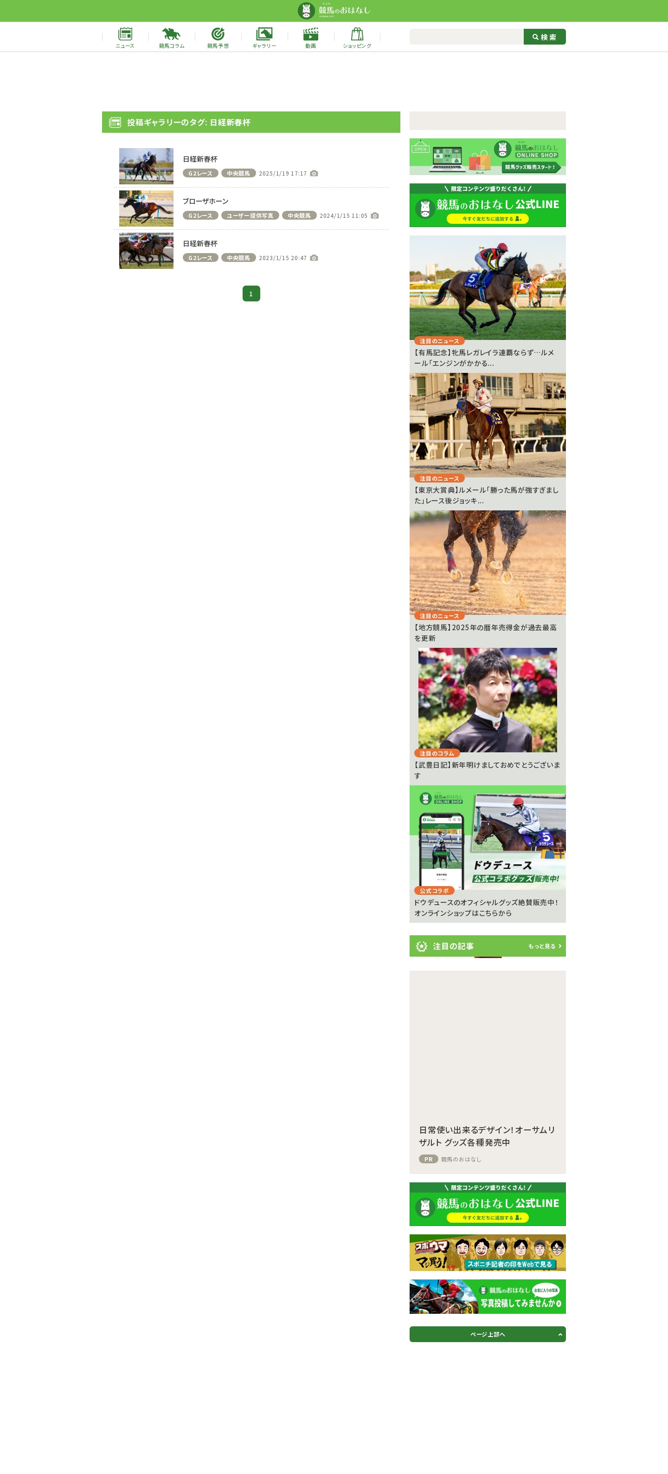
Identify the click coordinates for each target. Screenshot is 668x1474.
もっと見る (542, 946)
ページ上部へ (488, 1334)
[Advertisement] (334, 82)
